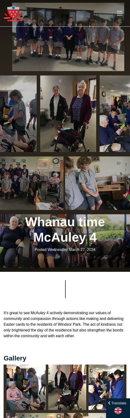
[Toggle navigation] (119, 13)
